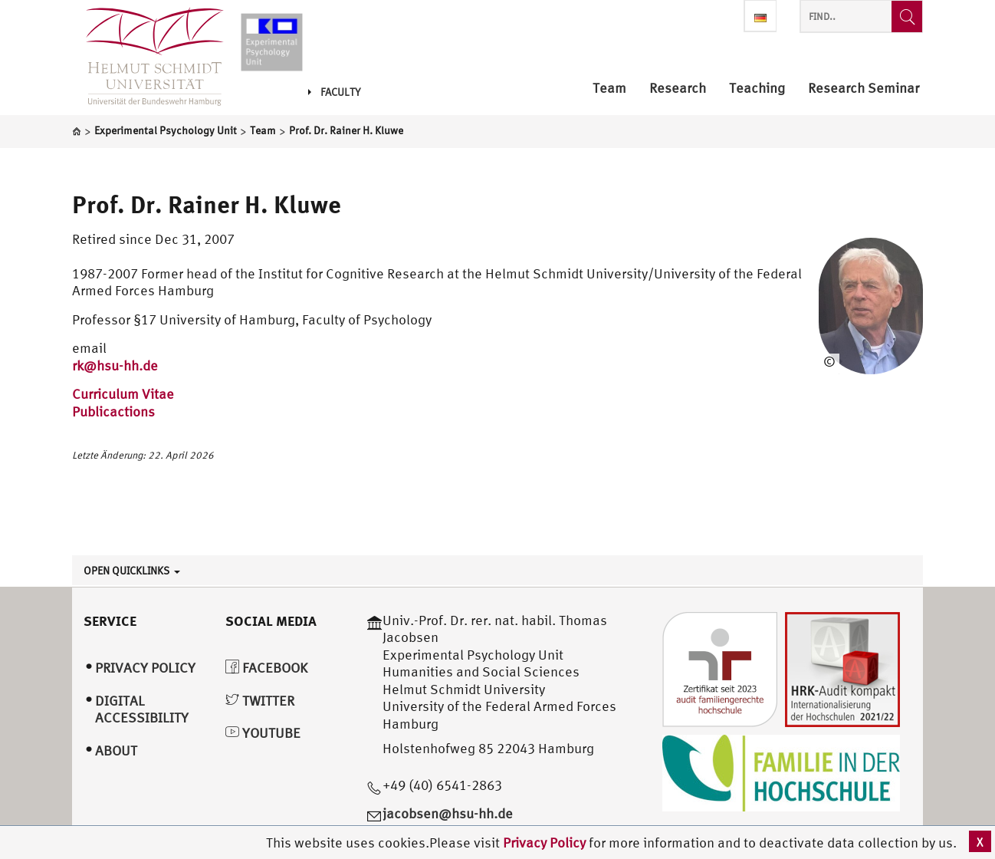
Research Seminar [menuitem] (863, 88)
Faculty (334, 92)
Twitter (259, 701)
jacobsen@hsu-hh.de (448, 813)
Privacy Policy (546, 842)
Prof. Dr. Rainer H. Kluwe (206, 204)
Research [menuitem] (677, 88)
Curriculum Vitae (123, 394)
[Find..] (907, 16)
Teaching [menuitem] (757, 88)
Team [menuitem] (609, 88)
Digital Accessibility (142, 709)
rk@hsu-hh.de (115, 365)
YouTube (262, 733)
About (116, 750)
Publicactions (113, 411)
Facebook (266, 668)
